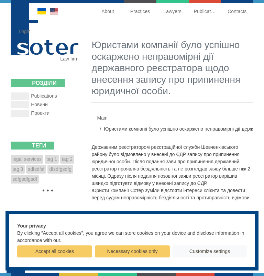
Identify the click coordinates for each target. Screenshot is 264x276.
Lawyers (173, 11)
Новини (39, 104)
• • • (47, 190)
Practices (140, 11)
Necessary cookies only (132, 251)
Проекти (40, 113)
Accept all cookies (54, 251)
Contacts (237, 11)
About (107, 11)
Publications (207, 11)
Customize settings (209, 251)
